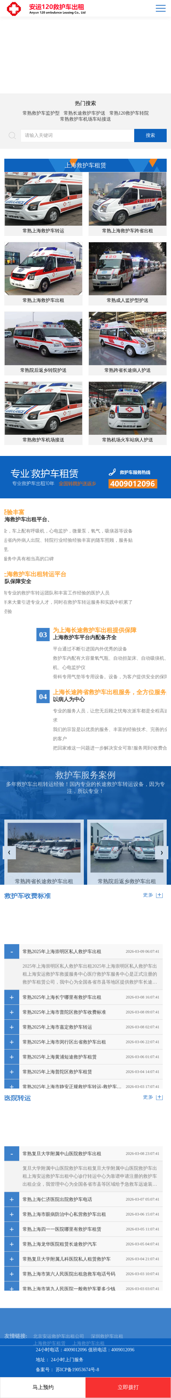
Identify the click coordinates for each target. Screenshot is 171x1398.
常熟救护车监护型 (41, 113)
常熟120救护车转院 (129, 113)
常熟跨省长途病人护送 (127, 370)
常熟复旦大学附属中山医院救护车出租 (62, 1251)
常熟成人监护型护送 (127, 300)
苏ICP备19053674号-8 (77, 1369)
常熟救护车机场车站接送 (85, 119)
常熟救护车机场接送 (43, 439)
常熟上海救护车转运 (43, 230)
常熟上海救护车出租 (43, 300)
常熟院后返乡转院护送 (43, 370)
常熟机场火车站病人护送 (127, 439)
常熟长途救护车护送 (84, 113)
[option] (85, 55)
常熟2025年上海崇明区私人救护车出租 (62, 1049)
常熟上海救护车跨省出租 (127, 230)
